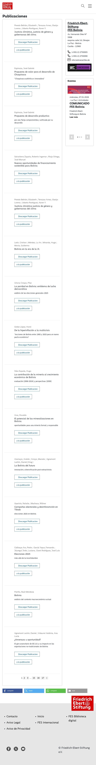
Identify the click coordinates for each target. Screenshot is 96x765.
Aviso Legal (13, 722)
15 (34, 678)
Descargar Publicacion (28, 42)
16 (38, 678)
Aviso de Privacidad (18, 728)
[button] (71, 137)
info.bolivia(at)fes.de (81, 60)
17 (43, 678)
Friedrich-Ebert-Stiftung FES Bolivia (78, 26)
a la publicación (23, 50)
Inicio (41, 716)
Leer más (74, 117)
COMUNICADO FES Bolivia (79, 105)
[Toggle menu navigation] (90, 6)
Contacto (12, 716)
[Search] (83, 6)
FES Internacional (48, 722)
